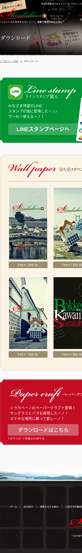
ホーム (13, 507)
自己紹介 (28, 507)
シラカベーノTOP (9, 61)
